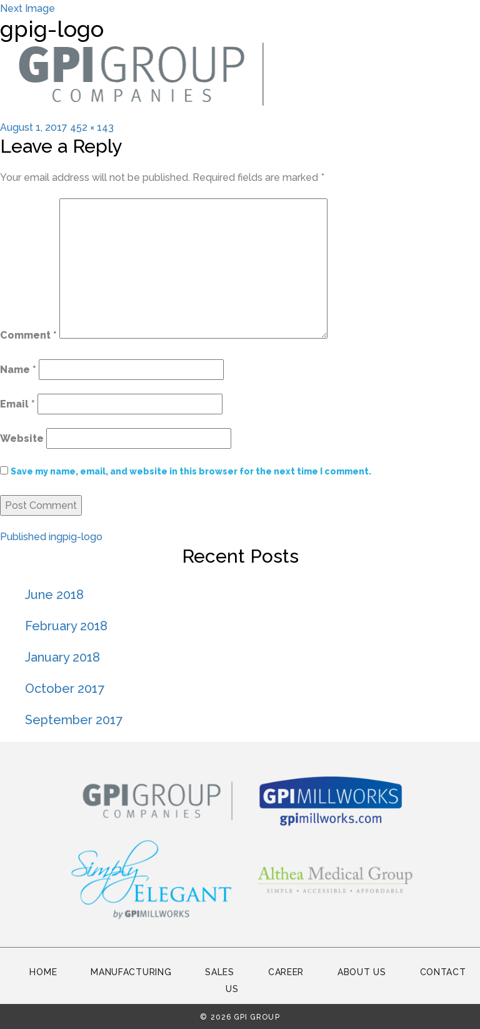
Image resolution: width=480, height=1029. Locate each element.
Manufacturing (131, 972)
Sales (219, 972)
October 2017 (64, 688)
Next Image (27, 8)
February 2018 (66, 625)
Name (18, 370)
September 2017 (73, 719)
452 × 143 (92, 127)
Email (17, 404)
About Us (362, 972)
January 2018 (62, 657)
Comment (28, 335)
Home (43, 972)
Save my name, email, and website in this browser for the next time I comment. (191, 471)
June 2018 (54, 594)
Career (286, 972)
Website (22, 438)
